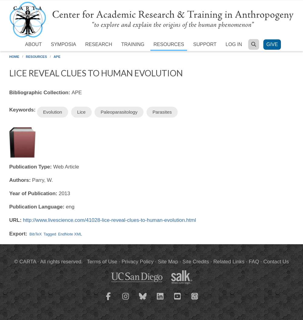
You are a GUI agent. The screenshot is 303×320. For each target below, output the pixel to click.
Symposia (63, 44)
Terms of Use (102, 262)
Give (272, 44)
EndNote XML (70, 234)
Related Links (229, 262)
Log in (234, 44)
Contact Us (276, 262)
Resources (168, 44)
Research (98, 44)
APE (57, 56)
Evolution (52, 112)
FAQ (254, 262)
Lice (81, 112)
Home (14, 56)
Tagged (50, 234)
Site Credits (196, 262)
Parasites (162, 112)
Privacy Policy (137, 262)
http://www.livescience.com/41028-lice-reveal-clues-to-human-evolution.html (109, 220)
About (33, 44)
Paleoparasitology (118, 112)
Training (132, 44)
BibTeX (35, 234)
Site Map (168, 262)
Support (204, 44)
